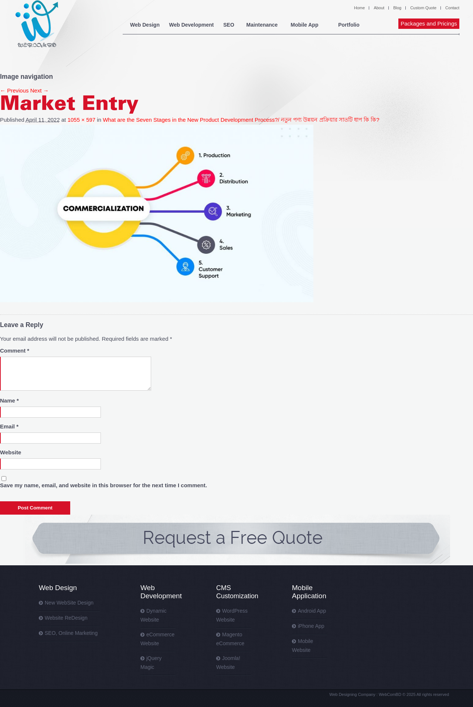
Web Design (145, 25)
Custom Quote (423, 8)
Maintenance (262, 25)
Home (359, 8)
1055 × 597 (82, 120)
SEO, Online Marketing (71, 633)
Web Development (191, 25)
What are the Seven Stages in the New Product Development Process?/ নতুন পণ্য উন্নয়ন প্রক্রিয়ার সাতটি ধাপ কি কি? (241, 120)
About (379, 8)
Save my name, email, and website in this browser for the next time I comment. (103, 485)
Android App (312, 611)
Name (9, 400)
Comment (14, 350)
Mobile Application (309, 592)
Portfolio (349, 25)
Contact (452, 8)
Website (10, 452)
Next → (39, 90)
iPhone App (311, 626)
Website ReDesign (66, 618)
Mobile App (305, 25)
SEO (228, 25)
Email (9, 426)
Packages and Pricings (429, 23)
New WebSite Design (69, 603)
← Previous (14, 90)
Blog (397, 8)
